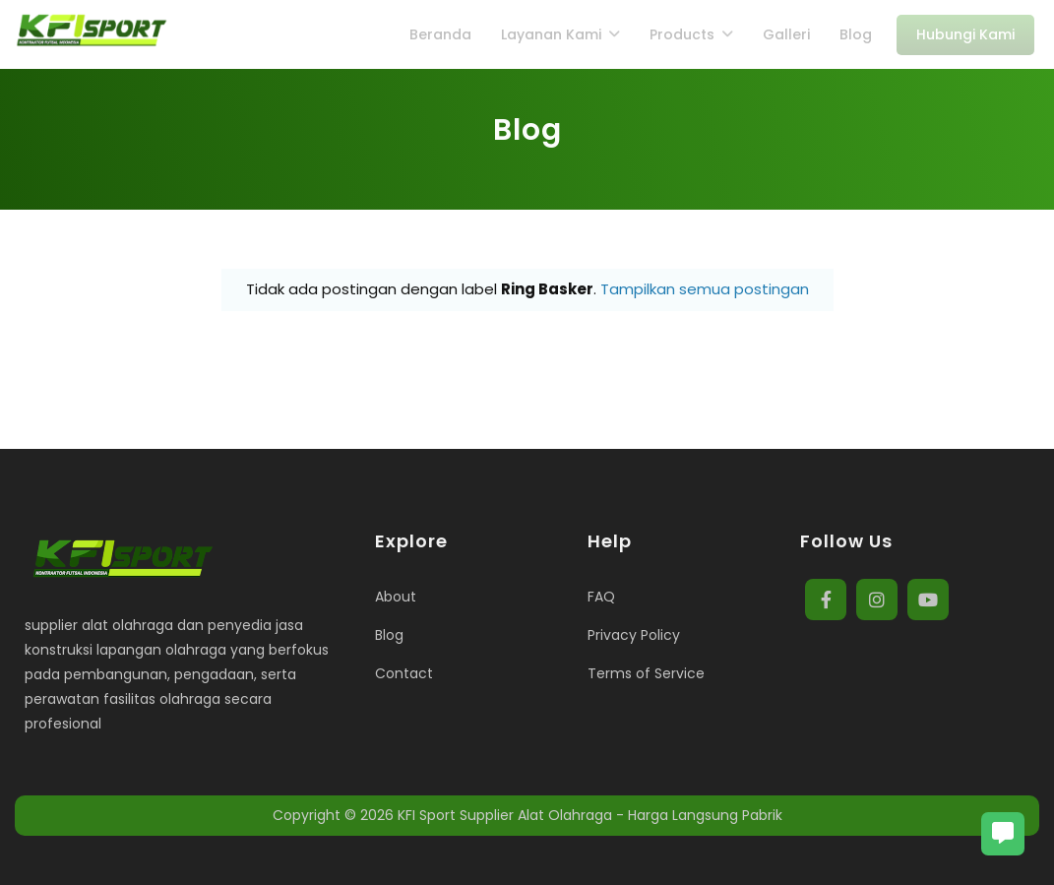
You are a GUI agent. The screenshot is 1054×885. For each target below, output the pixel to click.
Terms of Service (646, 673)
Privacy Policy (634, 635)
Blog (389, 635)
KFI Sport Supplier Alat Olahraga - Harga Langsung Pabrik (590, 815)
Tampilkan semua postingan (704, 289)
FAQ (601, 596)
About (395, 596)
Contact (404, 673)
